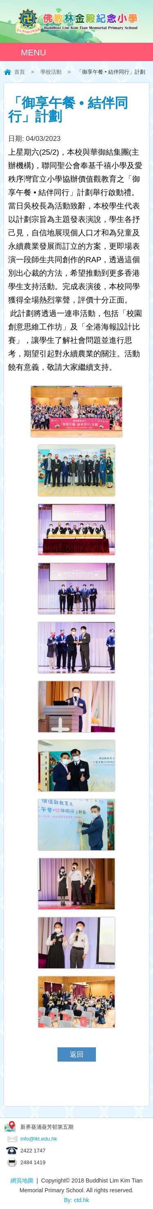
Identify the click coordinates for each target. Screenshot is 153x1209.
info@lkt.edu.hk (38, 1139)
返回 (77, 1054)
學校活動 (51, 72)
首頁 (19, 72)
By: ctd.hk (76, 1200)
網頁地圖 (22, 1180)
